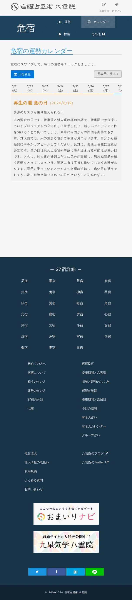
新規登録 (104, 8)
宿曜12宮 (88, 364)
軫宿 (80, 303)
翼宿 (52, 303)
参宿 (107, 281)
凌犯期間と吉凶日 (94, 399)
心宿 (107, 314)
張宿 (24, 303)
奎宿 (24, 348)
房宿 (80, 314)
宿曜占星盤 (89, 390)
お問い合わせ (34, 489)
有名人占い (89, 417)
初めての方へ (37, 364)
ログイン (117, 8)
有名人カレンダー (94, 426)
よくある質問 (34, 480)
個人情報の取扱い (37, 462)
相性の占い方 (37, 381)
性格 (64, 34)
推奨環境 (31, 453)
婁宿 (52, 348)
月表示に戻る (107, 74)
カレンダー (98, 22)
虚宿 (24, 336)
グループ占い (91, 435)
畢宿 (52, 281)
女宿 (107, 325)
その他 (98, 34)
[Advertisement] (66, 217)
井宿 (24, 292)
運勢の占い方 (37, 390)
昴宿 (24, 281)
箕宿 (52, 325)
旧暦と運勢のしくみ (95, 381)
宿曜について (37, 373)
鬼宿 (52, 292)
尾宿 (24, 325)
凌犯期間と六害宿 (94, 373)
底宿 (52, 314)
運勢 (64, 22)
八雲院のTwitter (95, 462)
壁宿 (107, 336)
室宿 (80, 336)
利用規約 (31, 471)
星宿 (107, 292)
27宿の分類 (35, 399)
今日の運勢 (89, 408)
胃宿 (80, 348)
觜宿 (80, 281)
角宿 (107, 303)
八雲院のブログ (95, 453)
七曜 (31, 408)
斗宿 (80, 325)
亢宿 (24, 314)
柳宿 (80, 292)
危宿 (52, 336)
